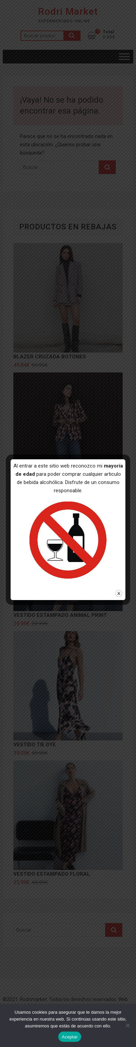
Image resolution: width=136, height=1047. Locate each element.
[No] (127, 1025)
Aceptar (70, 1036)
